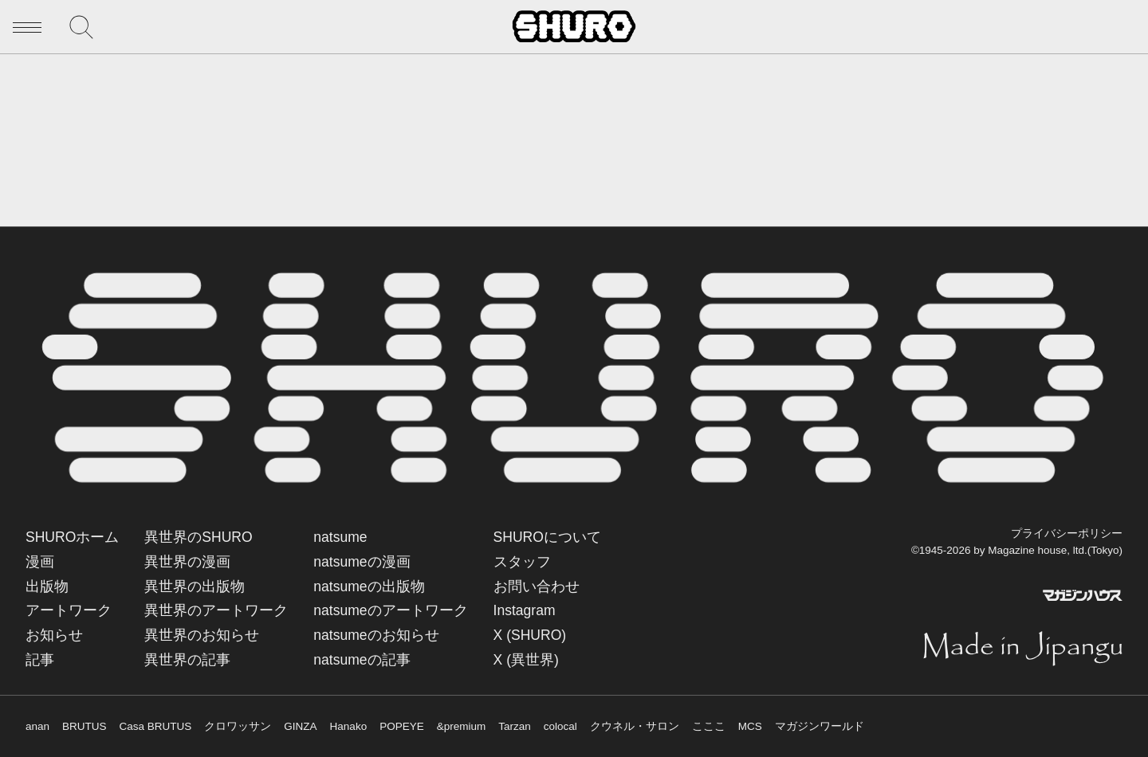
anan (37, 726)
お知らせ (54, 635)
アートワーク (69, 610)
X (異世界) (526, 660)
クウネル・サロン (634, 726)
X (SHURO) (530, 635)
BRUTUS (84, 726)
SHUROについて (547, 537)
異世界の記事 (187, 660)
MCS (750, 726)
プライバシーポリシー (1066, 533)
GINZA (300, 726)
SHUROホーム (72, 537)
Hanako (349, 726)
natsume (340, 537)
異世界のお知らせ (201, 635)
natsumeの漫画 (361, 562)
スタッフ (522, 562)
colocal (560, 726)
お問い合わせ (536, 586)
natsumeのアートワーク (390, 610)
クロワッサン (237, 726)
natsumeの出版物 (368, 586)
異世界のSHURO (198, 537)
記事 (40, 660)
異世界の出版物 (194, 586)
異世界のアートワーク (216, 610)
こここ (708, 726)
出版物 (47, 586)
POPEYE (401, 726)
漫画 (40, 562)
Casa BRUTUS (156, 726)
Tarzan (514, 726)
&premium (461, 726)
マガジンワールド (819, 726)
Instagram (524, 610)
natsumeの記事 (361, 660)
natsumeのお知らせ (375, 635)
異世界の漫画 (187, 562)
